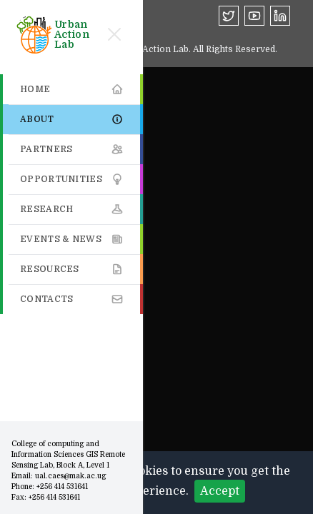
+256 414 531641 (62, 486)
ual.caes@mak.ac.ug (70, 476)
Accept (219, 491)
